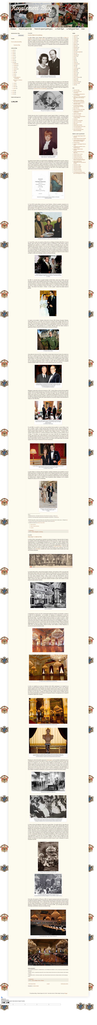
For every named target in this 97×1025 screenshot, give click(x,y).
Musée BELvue (76, 107)
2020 (13, 53)
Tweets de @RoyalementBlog (16, 41)
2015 (13, 60)
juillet (15, 72)
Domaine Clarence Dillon (41, 522)
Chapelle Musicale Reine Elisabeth (79, 138)
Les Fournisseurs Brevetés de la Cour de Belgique (79, 95)
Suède (74, 84)
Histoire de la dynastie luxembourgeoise (43, 29)
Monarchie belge (76, 90)
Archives (33, 531)
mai (14, 75)
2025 (13, 50)
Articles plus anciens (64, 983)
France (74, 53)
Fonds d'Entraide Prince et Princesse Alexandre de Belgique (79, 159)
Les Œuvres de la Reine (77, 170)
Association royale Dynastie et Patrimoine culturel (78, 103)
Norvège (75, 75)
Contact (83, 29)
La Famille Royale (59, 29)
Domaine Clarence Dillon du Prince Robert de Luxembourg (78, 101)
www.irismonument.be (77, 127)
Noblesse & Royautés (77, 113)
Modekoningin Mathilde (77, 124)
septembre (15, 68)
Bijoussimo (75, 123)
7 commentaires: (31, 530)
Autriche (75, 41)
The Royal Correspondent (78, 120)
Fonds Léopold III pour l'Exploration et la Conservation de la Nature (79, 162)
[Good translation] (3, 1003)
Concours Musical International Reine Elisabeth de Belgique (79, 140)
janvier (15, 88)
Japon (74, 60)
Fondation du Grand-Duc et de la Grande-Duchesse (79, 147)
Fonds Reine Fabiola (77, 167)
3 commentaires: (31, 979)
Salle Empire (49, 759)
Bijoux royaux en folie (77, 122)
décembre (15, 63)
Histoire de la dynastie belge (25, 29)
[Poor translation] (7, 1003)
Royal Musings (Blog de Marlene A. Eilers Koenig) (79, 117)
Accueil (48, 983)
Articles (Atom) (36, 985)
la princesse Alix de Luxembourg (40, 88)
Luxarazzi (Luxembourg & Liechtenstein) (78, 111)
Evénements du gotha (77, 51)
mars (14, 84)
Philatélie (75, 80)
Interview (75, 56)
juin (14, 74)
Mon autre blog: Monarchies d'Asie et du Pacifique (78, 130)
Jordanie (74, 62)
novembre (15, 65)
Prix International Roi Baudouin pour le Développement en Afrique (79, 173)
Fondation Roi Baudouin (77, 157)
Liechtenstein (75, 63)
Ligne (74, 65)
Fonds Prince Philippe (77, 166)
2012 (13, 92)
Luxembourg (41, 531)
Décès (74, 50)
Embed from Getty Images (32, 938)
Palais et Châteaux (41, 980)
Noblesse (75, 74)
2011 (13, 93)
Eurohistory (75, 119)
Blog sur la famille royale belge (79, 109)
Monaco (74, 71)
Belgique (36, 980)
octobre (15, 67)
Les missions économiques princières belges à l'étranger (78, 106)
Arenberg (75, 39)
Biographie (36, 531)
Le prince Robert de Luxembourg (35, 35)
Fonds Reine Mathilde (77, 169)
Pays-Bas (75, 78)
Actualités (75, 35)
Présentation (13, 29)
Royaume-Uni (75, 83)
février (15, 86)
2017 (13, 57)
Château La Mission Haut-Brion (34, 526)
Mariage (74, 69)
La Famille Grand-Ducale (72, 29)
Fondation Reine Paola (77, 155)
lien (57, 517)
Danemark (75, 48)
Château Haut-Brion (33, 524)
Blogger (66, 993)
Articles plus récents (31, 983)
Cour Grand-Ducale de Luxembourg (77, 92)
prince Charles (42, 38)
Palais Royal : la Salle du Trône (35, 536)
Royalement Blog (31, 9)
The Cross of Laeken (77, 114)
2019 (13, 55)
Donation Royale (76, 142)
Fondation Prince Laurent (77, 154)
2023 (13, 51)
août (14, 70)
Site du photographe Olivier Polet (79, 126)
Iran (74, 57)
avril (14, 83)
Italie (74, 59)
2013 (13, 90)
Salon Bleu (38, 548)
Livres (74, 66)
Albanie (74, 36)
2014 (13, 62)
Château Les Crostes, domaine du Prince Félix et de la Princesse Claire (79, 97)
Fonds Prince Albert (76, 164)
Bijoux (74, 45)
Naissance (75, 72)
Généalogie (75, 54)
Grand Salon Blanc (58, 546)
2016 (13, 58)
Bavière (74, 42)
